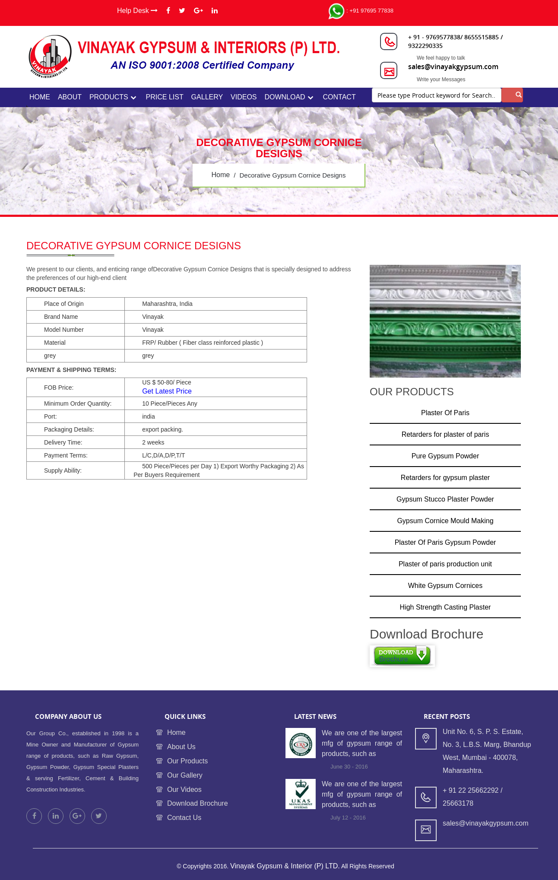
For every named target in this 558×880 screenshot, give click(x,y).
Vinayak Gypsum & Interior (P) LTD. (285, 866)
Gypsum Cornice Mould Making (445, 520)
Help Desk (137, 10)
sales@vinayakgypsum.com (453, 66)
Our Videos (184, 789)
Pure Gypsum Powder (445, 456)
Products (108, 97)
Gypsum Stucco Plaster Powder (445, 499)
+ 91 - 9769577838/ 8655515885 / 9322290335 (455, 41)
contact (339, 97)
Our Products (187, 761)
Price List (165, 97)
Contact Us (184, 817)
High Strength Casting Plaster (445, 607)
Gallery (207, 97)
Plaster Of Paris (445, 412)
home (39, 97)
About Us (181, 746)
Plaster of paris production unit (445, 564)
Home (176, 732)
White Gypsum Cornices (445, 585)
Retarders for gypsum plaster (445, 477)
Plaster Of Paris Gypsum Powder (445, 542)
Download (284, 97)
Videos (244, 97)
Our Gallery (185, 775)
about (70, 97)
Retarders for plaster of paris (445, 434)
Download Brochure (197, 803)
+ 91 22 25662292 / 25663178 (472, 797)
